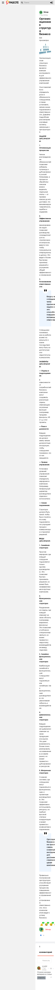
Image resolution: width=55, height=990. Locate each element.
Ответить (41, 978)
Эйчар (48, 929)
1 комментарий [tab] (45, 949)
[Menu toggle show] (3, 2)
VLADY (44, 966)
